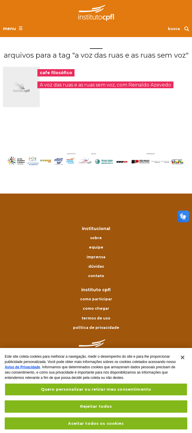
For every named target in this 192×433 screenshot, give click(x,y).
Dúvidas (96, 266)
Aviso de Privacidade (22, 369)
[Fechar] (182, 359)
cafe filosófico (56, 72)
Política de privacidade (96, 328)
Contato (96, 276)
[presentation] (21, 87)
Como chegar (96, 309)
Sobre (96, 238)
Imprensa (96, 257)
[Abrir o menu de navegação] (13, 28)
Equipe (96, 247)
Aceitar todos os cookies (96, 425)
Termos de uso (96, 318)
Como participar (96, 299)
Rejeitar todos (96, 408)
